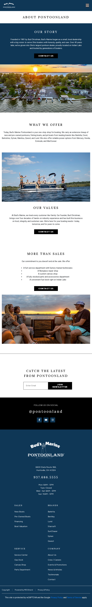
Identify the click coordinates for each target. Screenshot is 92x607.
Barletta (51, 511)
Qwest (51, 541)
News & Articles (55, 569)
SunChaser (52, 531)
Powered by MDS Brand (24, 590)
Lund (50, 521)
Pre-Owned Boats (22, 516)
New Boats (19, 511)
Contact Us (46, 232)
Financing (18, 521)
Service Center (21, 555)
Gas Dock (18, 560)
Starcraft (52, 526)
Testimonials (53, 574)
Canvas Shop (20, 565)
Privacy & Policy (44, 590)
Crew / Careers (54, 560)
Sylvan (50, 536)
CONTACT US (46, 56)
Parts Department (22, 569)
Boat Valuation (20, 526)
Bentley (51, 516)
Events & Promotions (57, 565)
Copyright (6, 590)
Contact (51, 579)
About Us (52, 555)
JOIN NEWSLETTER (60, 385)
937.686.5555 (46, 477)
